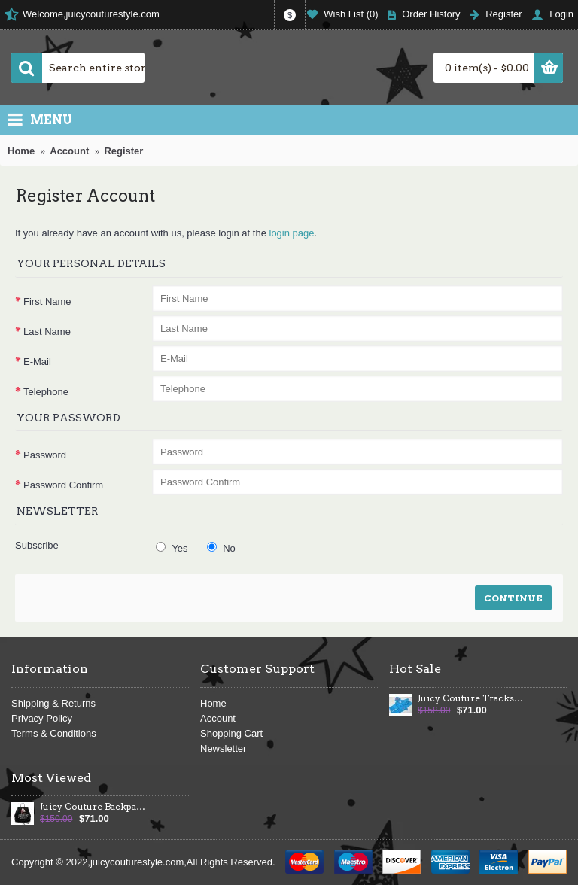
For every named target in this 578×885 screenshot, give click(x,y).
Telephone (45, 391)
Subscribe (37, 545)
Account (218, 718)
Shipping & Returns (53, 703)
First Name (47, 301)
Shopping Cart (231, 733)
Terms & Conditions (53, 733)
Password (44, 455)
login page (292, 233)
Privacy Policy (41, 718)
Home (213, 703)
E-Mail (37, 361)
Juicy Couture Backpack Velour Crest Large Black (93, 806)
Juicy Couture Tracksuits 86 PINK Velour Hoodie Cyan (471, 698)
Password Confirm (63, 485)
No (221, 548)
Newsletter (223, 748)
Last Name (47, 331)
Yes (172, 548)
